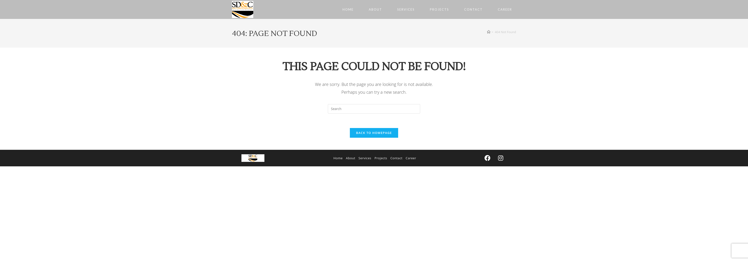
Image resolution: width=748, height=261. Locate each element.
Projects (380, 158)
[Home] (488, 32)
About (350, 158)
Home (338, 158)
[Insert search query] (374, 109)
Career (411, 158)
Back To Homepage (374, 133)
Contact (396, 158)
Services (365, 158)
